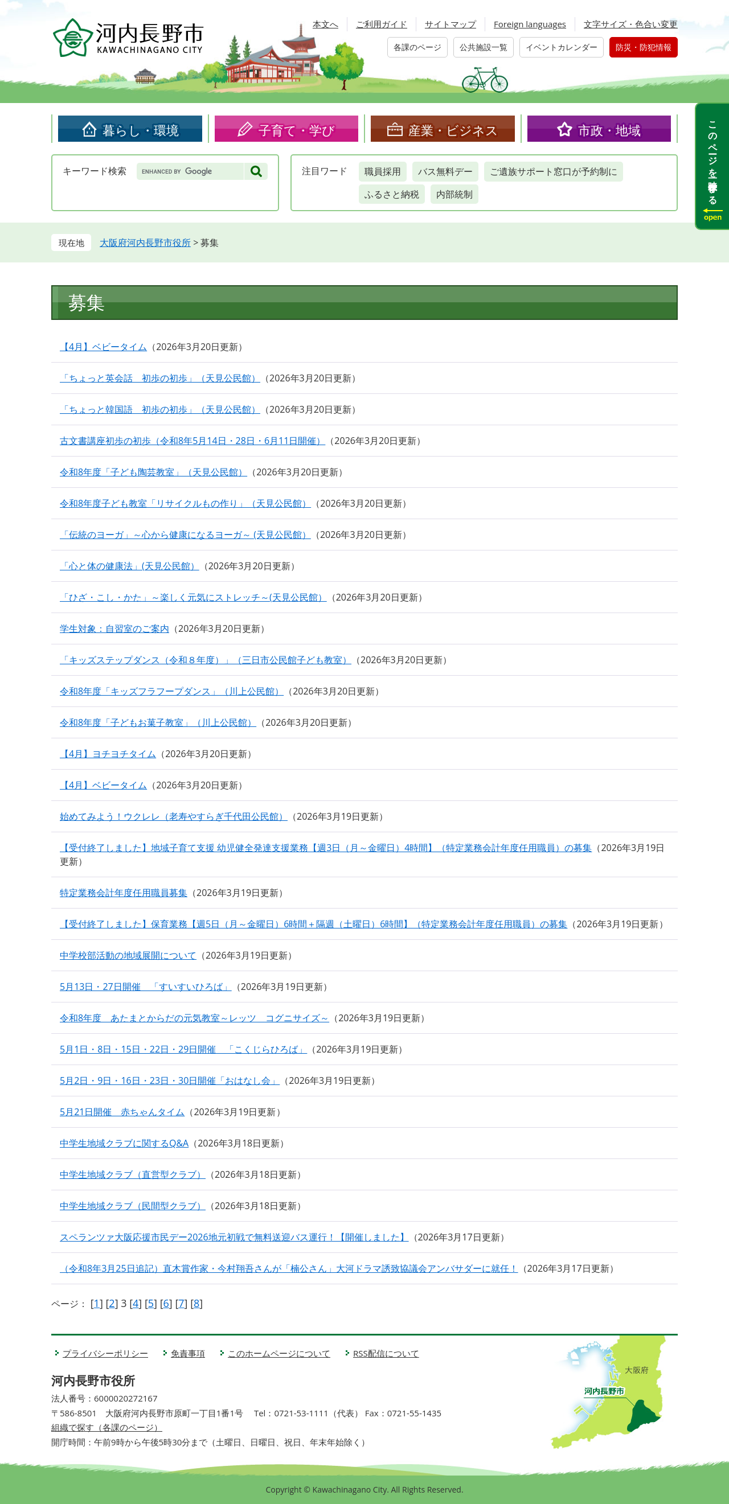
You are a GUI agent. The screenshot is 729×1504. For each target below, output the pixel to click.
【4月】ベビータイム (103, 346)
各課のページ (417, 47)
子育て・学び (297, 129)
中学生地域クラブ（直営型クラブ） (133, 1174)
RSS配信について (386, 1353)
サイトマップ (450, 24)
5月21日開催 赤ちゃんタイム (122, 1112)
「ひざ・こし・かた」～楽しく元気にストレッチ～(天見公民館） (193, 597)
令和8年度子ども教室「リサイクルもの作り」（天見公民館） (185, 503)
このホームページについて (279, 1353)
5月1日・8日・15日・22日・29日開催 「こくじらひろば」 (183, 1049)
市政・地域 (609, 129)
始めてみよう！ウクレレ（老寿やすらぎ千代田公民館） (174, 816)
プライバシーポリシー (105, 1353)
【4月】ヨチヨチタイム (108, 753)
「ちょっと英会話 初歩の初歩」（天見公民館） (160, 378)
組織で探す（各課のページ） (106, 1427)
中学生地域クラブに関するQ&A (124, 1143)
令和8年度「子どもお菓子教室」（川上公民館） (158, 722)
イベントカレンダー (561, 47)
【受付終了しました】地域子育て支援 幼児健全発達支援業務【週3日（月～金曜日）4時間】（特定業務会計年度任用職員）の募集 (326, 847)
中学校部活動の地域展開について (128, 955)
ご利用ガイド (381, 24)
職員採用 (382, 171)
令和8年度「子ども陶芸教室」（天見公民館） (153, 472)
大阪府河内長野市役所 (145, 242)
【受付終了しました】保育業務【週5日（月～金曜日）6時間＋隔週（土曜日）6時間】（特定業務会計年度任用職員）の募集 (313, 924)
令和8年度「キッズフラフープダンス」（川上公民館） (172, 691)
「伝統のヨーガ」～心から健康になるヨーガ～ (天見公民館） (185, 534)
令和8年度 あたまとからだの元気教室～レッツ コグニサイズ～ (194, 1018)
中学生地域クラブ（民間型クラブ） (133, 1205)
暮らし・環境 (141, 129)
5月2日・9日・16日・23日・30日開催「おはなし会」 (170, 1080)
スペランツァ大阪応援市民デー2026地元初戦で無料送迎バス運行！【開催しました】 (234, 1237)
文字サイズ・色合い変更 (631, 24)
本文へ (325, 24)
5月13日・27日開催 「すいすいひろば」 (146, 986)
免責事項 (188, 1353)
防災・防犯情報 (643, 47)
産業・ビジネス (453, 129)
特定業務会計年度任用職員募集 (123, 892)
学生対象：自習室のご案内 (114, 628)
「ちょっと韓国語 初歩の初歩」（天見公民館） (160, 409)
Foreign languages (530, 24)
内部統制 (454, 194)
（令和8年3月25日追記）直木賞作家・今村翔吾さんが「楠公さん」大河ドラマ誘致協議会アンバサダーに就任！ (289, 1268)
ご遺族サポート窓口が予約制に (553, 171)
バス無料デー (445, 171)
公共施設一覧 (483, 47)
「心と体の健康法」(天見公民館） (129, 566)
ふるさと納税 (391, 194)
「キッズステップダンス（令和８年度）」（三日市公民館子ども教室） (205, 660)
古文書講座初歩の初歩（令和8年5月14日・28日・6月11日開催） (192, 440)
